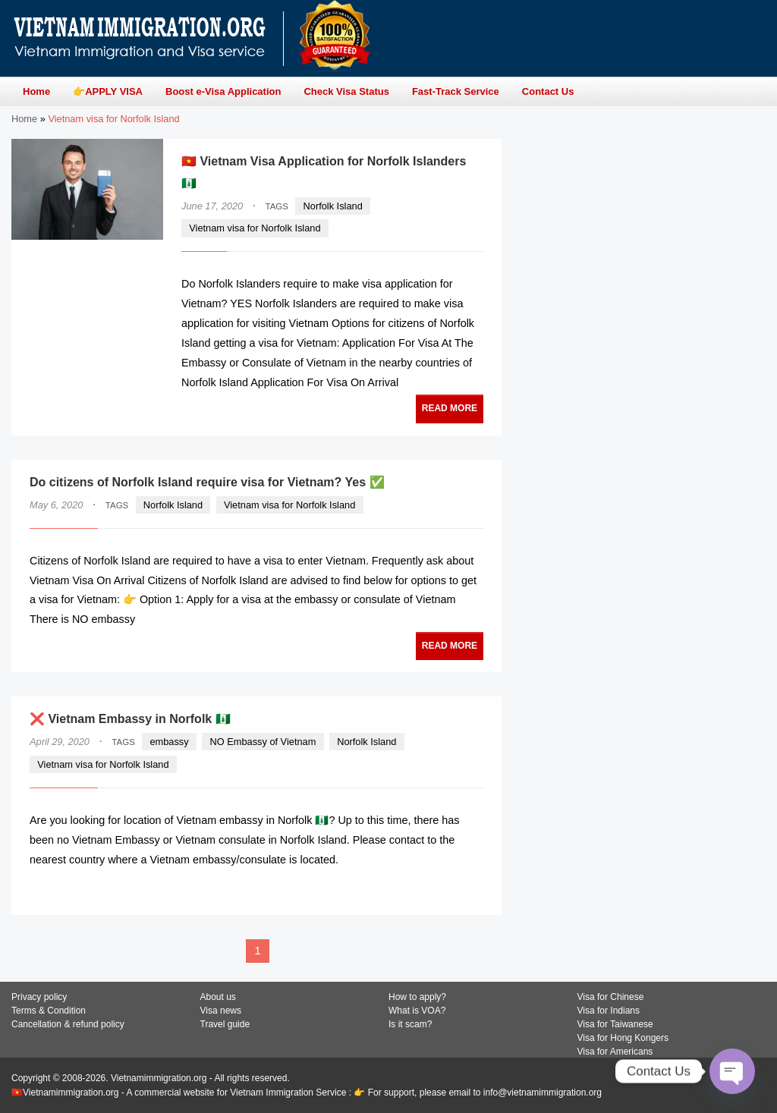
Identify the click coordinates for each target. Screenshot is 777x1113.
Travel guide (225, 1024)
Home (24, 118)
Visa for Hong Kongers (623, 1038)
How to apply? (417, 997)
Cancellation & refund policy (67, 1024)
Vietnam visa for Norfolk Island (254, 228)
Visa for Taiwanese (615, 1024)
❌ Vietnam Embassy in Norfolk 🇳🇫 (130, 718)
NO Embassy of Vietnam (262, 741)
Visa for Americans (615, 1051)
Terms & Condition (48, 1010)
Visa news (220, 1010)
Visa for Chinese (610, 997)
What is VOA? (416, 1010)
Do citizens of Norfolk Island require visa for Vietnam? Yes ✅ (207, 482)
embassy (168, 741)
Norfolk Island (333, 206)
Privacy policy (39, 997)
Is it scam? (410, 1024)
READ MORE (449, 408)
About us (218, 997)
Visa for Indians (608, 1010)
